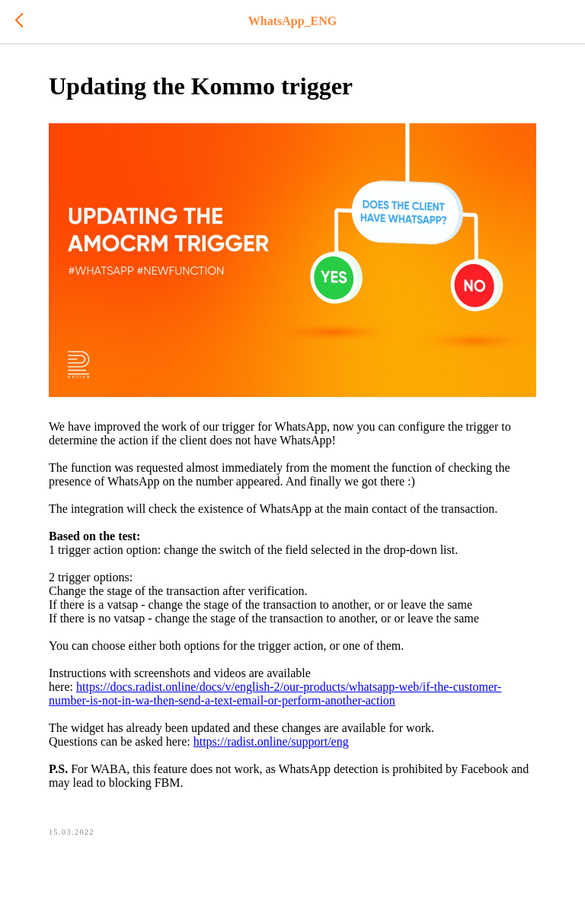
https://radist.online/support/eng (271, 741)
